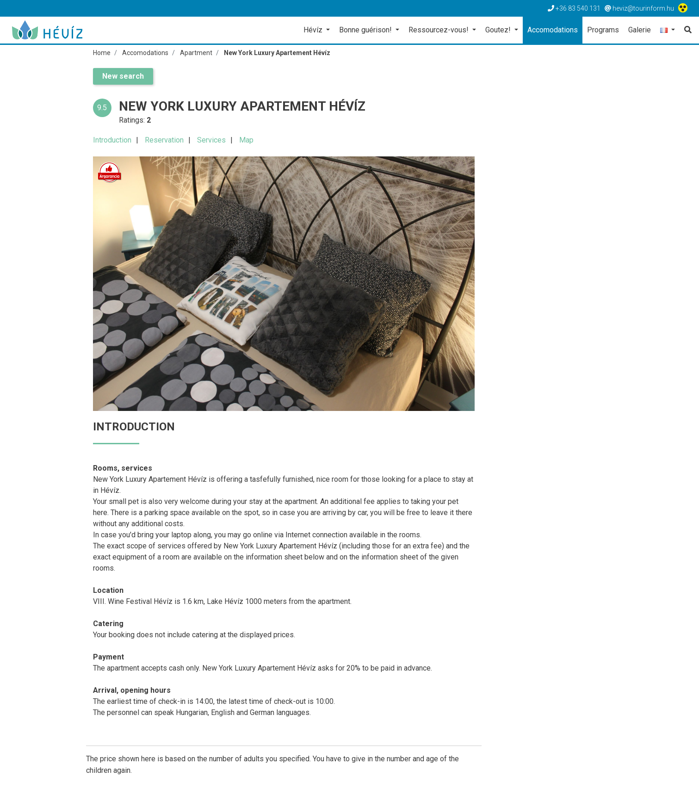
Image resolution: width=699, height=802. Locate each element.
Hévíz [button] (313, 29)
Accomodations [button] (552, 29)
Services (211, 140)
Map (246, 140)
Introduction (112, 140)
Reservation (164, 140)
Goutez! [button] (499, 29)
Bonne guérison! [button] (366, 29)
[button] (668, 31)
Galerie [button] (639, 29)
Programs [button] (603, 29)
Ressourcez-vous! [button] (439, 29)
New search (123, 76)
